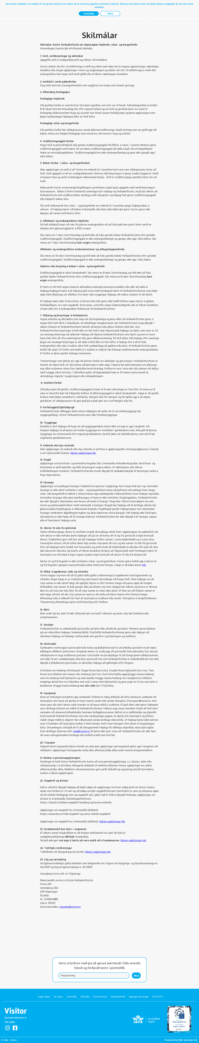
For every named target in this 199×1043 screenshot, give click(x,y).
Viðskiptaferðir (118, 996)
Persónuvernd (100, 996)
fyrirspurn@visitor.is (15, 1017)
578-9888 (10, 1021)
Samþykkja (88, 13)
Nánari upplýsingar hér (83, 452)
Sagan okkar (44, 996)
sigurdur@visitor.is (70, 906)
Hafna (110, 13)
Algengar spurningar (139, 996)
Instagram (8, 1028)
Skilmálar (84, 996)
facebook (16, 1028)
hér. (144, 564)
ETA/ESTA (157, 996)
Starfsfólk (72, 996)
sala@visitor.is (81, 731)
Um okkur (58, 996)
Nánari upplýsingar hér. (112, 821)
